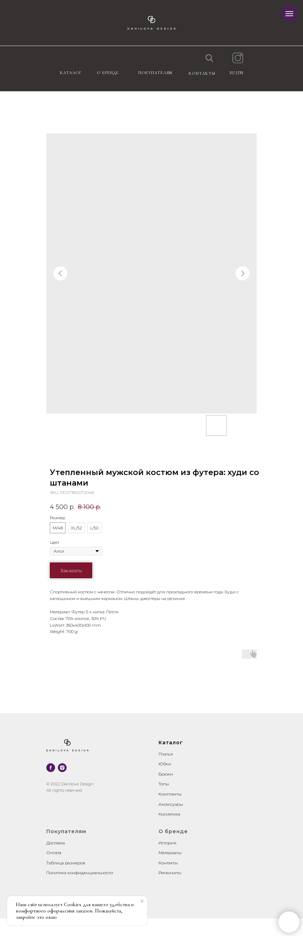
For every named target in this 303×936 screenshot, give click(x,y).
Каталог (71, 72)
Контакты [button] (168, 862)
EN (240, 72)
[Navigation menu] (289, 13)
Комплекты (170, 794)
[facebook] (50, 767)
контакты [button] (202, 73)
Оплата (53, 852)
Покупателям (155, 72)
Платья (166, 754)
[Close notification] (142, 901)
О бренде (108, 72)
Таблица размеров (65, 862)
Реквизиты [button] (170, 872)
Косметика (169, 814)
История (167, 842)
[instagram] (62, 767)
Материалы (170, 852)
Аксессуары (171, 804)
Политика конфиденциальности (79, 872)
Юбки (165, 763)
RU (233, 72)
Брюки (166, 774)
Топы (164, 783)
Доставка (55, 842)
